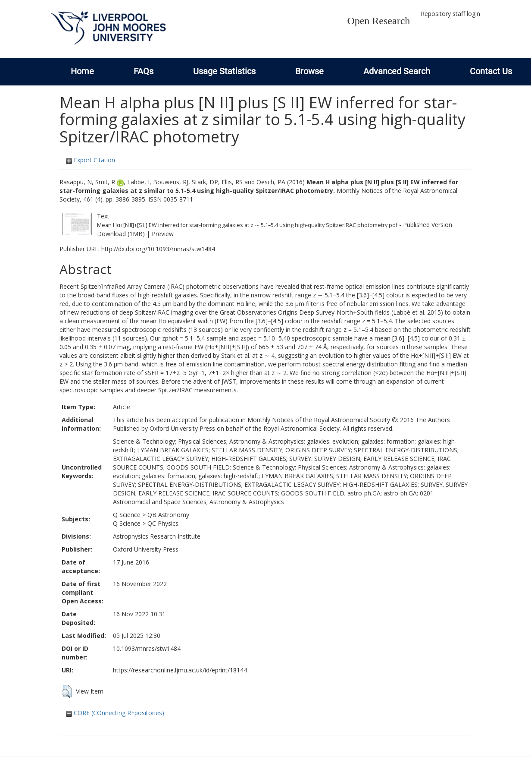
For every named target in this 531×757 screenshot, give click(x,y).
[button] (67, 691)
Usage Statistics (224, 71)
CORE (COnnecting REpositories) (115, 713)
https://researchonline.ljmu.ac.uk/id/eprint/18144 (180, 670)
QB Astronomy (168, 515)
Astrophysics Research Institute (156, 536)
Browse (309, 71)
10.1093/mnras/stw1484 (147, 648)
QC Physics (162, 523)
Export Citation (90, 160)
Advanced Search (396, 71)
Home (82, 71)
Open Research (378, 20)
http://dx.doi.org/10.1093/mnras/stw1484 (158, 249)
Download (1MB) (121, 234)
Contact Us (491, 71)
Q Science (127, 515)
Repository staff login (450, 13)
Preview (163, 234)
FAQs (143, 71)
